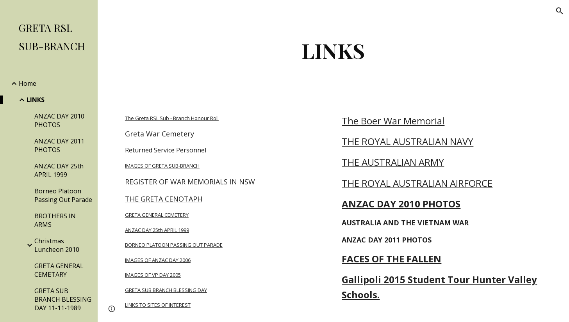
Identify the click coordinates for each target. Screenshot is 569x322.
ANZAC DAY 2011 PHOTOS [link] (59, 145)
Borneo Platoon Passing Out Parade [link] (63, 195)
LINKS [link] (36, 100)
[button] (559, 11)
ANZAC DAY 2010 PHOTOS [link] (59, 120)
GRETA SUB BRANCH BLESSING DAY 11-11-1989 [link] (62, 299)
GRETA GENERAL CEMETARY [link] (59, 270)
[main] (333, 50)
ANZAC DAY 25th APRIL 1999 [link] (59, 170)
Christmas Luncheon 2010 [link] (56, 245)
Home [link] (27, 83)
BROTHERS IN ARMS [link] (55, 220)
